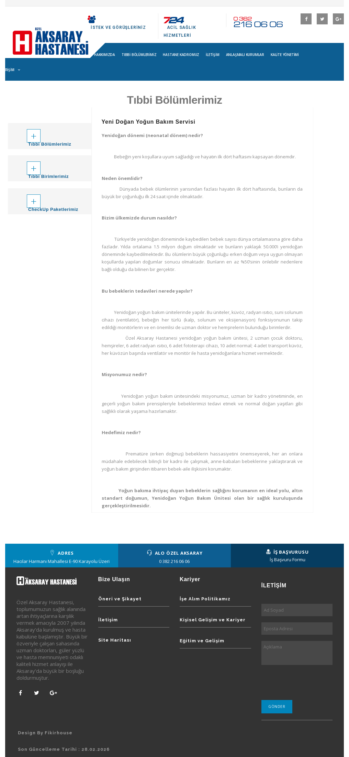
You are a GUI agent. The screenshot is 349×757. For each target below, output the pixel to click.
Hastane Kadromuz (181, 54)
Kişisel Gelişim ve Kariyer (213, 619)
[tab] (49, 136)
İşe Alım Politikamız (205, 598)
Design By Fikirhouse (45, 732)
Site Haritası (114, 640)
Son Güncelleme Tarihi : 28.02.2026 (64, 749)
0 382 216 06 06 (174, 561)
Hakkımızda (104, 54)
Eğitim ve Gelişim (202, 640)
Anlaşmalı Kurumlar (245, 54)
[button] (50, 130)
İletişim (212, 54)
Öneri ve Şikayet (120, 598)
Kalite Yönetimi (285, 54)
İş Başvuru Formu (287, 559)
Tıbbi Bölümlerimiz (139, 54)
